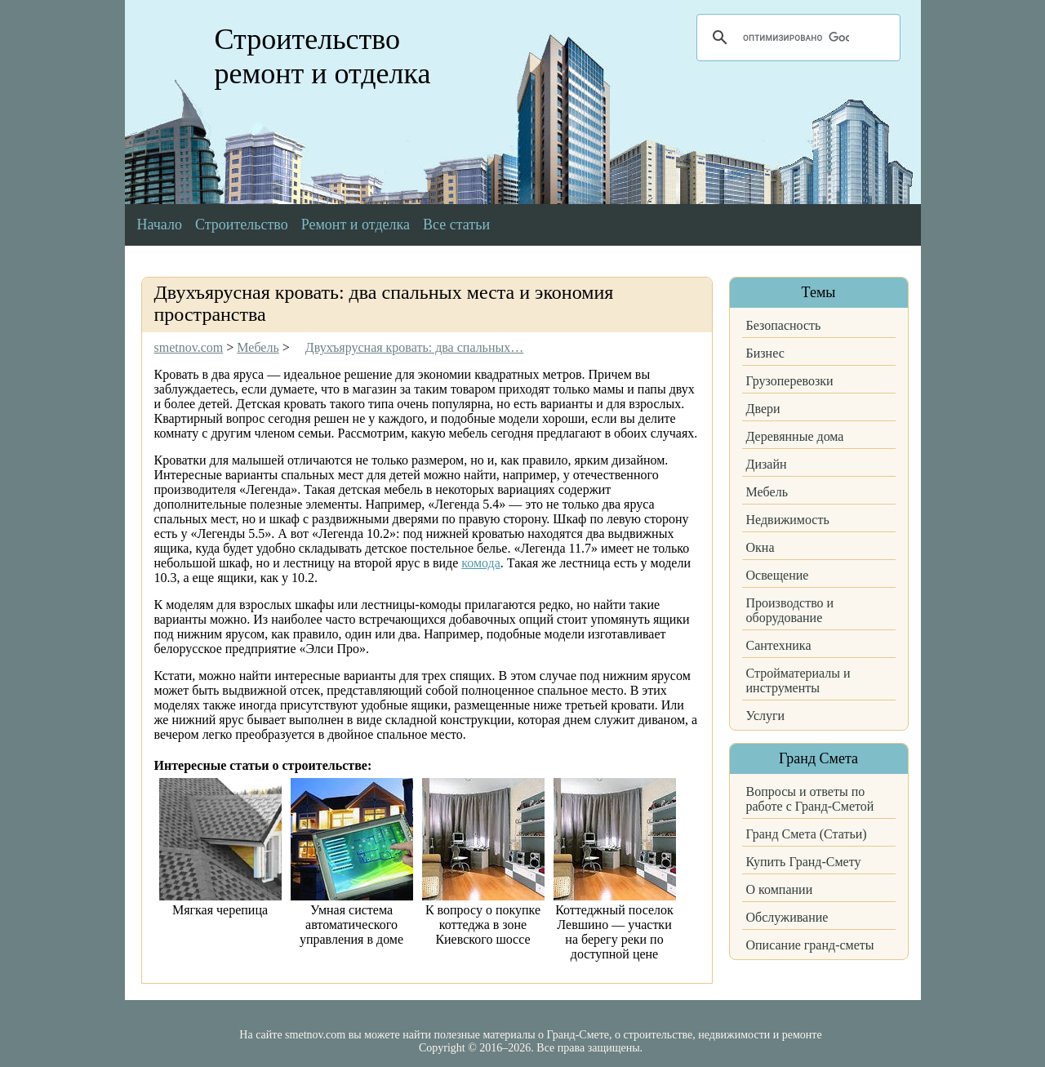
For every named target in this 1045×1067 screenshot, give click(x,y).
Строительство (241, 224)
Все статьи (456, 224)
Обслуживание (787, 917)
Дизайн (766, 464)
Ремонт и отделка (355, 224)
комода (480, 563)
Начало (159, 224)
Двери (763, 409)
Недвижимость (787, 520)
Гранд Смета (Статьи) (806, 834)
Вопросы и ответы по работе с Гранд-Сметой (810, 799)
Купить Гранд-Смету (803, 862)
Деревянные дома (795, 436)
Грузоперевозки (790, 381)
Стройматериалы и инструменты (798, 680)
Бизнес (765, 353)
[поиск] (796, 37)
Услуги (765, 715)
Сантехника (779, 645)
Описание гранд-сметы (810, 945)
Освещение (777, 575)
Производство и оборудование (790, 610)
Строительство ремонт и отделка (323, 56)
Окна (760, 547)
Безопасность (783, 325)
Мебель (767, 492)
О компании (779, 889)
